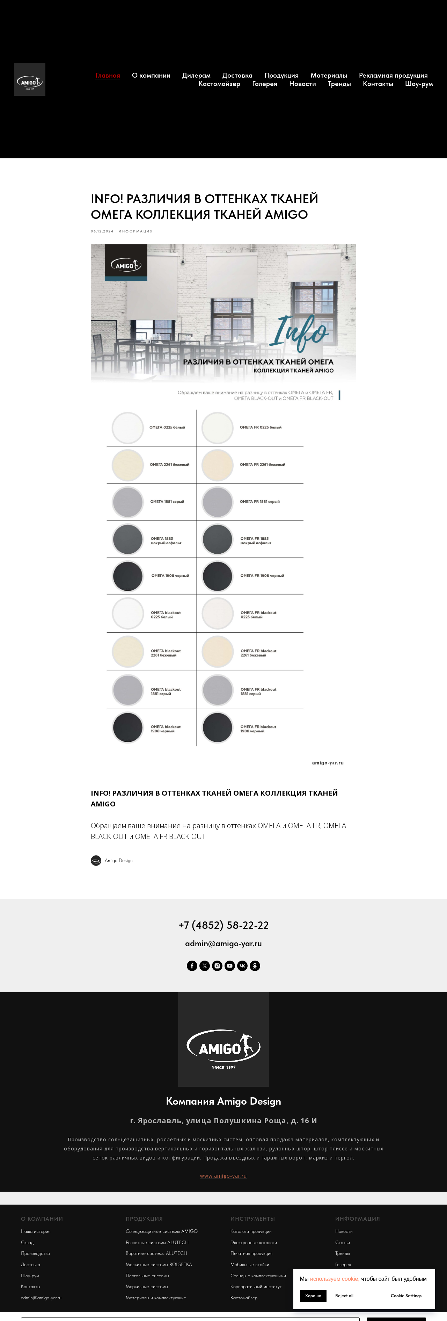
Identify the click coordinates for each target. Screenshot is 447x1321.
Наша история (35, 1232)
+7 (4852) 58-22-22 (223, 925)
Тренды (339, 83)
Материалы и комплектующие (156, 1298)
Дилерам (196, 75)
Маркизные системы (147, 1287)
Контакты (378, 83)
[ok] (255, 966)
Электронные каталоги (253, 1243)
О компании (151, 75)
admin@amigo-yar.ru (223, 944)
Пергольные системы (147, 1276)
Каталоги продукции (251, 1232)
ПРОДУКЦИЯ (144, 1219)
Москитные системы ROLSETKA (159, 1265)
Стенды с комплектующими (258, 1276)
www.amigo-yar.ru (223, 1176)
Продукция (281, 75)
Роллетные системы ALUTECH (157, 1243)
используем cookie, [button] (335, 1279)
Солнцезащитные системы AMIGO (162, 1232)
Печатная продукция (251, 1254)
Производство (35, 1254)
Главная (107, 75)
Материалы (328, 75)
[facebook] (192, 966)
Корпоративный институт (256, 1287)
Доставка (237, 75)
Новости (302, 83)
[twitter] (204, 966)
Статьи (342, 1243)
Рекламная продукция (393, 75)
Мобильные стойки (249, 1265)
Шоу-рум (419, 83)
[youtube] (230, 966)
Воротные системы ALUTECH (156, 1254)
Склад (27, 1243)
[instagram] (217, 966)
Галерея (264, 83)
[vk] (242, 966)
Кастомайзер (219, 83)
